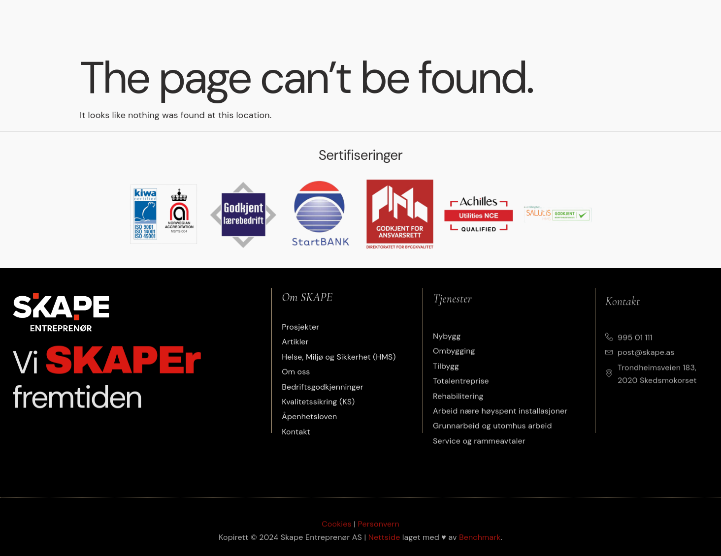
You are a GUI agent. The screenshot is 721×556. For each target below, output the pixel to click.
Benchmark (480, 545)
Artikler (371, 20)
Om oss (533, 20)
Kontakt (653, 20)
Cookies (337, 532)
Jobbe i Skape (595, 20)
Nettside (384, 545)
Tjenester (252, 20)
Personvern (378, 532)
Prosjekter (315, 20)
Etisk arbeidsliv (465, 20)
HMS (410, 20)
